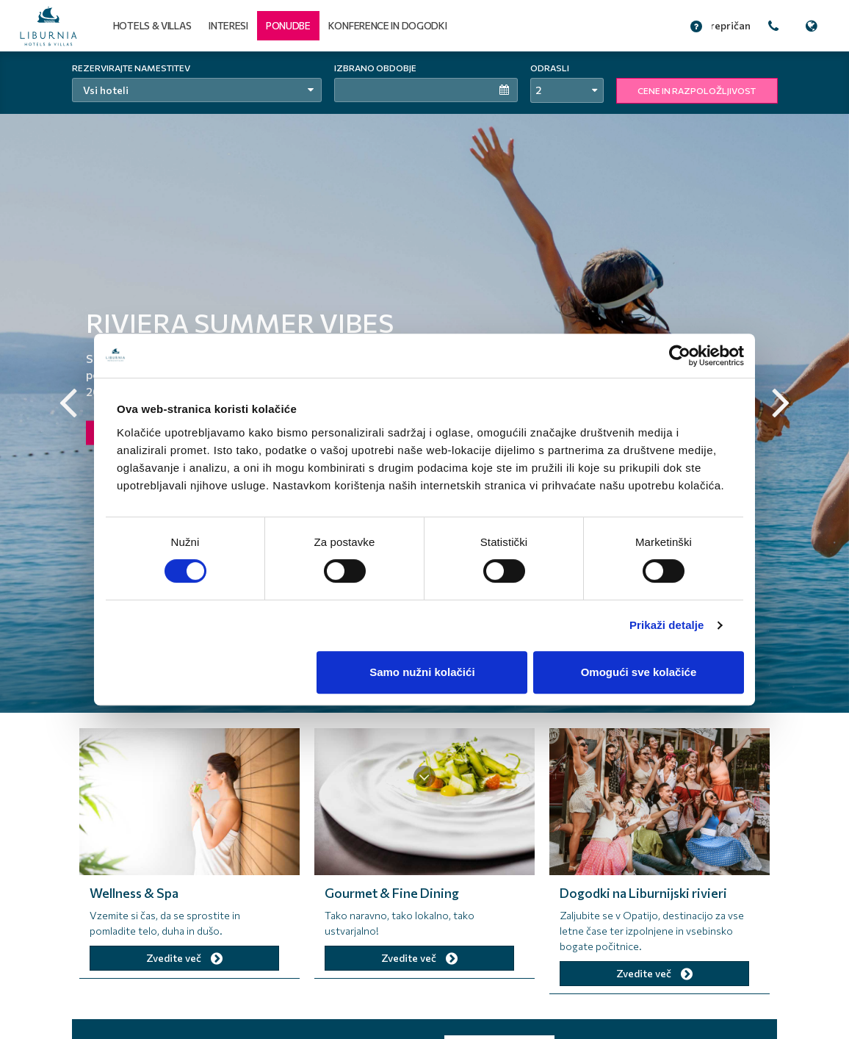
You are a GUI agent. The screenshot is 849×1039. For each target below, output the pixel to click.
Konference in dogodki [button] (387, 25)
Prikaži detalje (666, 625)
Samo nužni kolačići (421, 672)
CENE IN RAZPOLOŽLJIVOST (696, 90)
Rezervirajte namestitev (131, 67)
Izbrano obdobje (375, 67)
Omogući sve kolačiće (639, 672)
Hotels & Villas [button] (152, 25)
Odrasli (549, 67)
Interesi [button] (228, 25)
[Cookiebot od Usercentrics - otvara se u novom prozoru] (679, 356)
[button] (288, 25)
